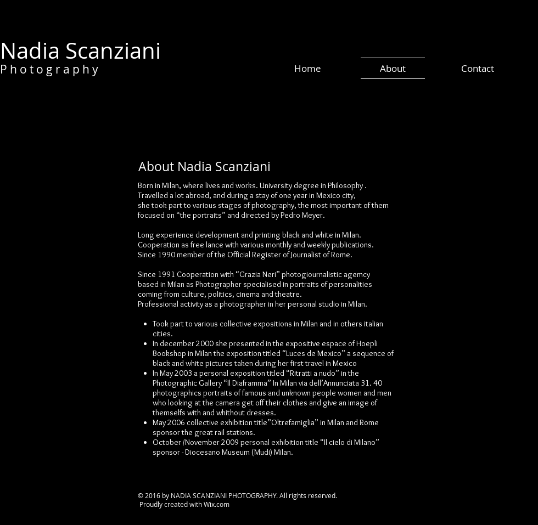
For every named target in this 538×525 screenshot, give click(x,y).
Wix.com (216, 504)
